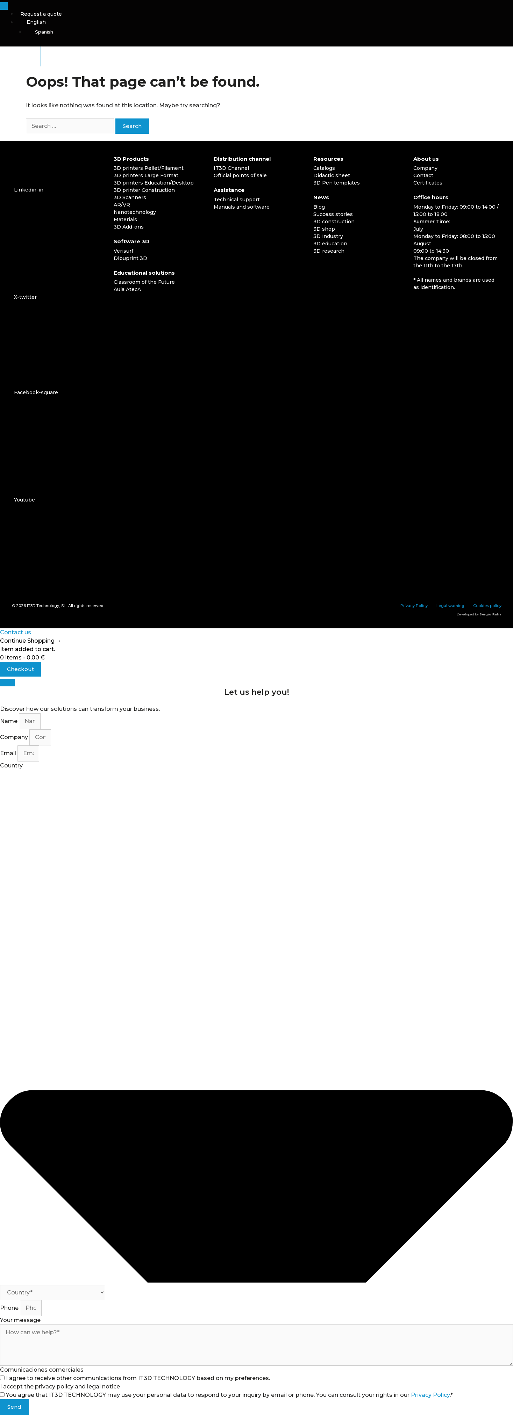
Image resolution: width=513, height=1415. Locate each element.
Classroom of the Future (144, 282)
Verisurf (123, 251)
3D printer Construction (144, 190)
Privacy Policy (414, 605)
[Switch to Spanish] (269, 32)
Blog (319, 207)
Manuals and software (242, 207)
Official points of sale (240, 175)
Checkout (20, 669)
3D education (330, 243)
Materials (125, 219)
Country (11, 765)
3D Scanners (130, 197)
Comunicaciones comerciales (42, 1369)
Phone (10, 1308)
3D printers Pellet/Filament (149, 168)
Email (8, 753)
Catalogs (324, 168)
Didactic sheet (331, 175)
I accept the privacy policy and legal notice (60, 1386)
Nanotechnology (135, 212)
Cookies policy (487, 605)
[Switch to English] (436, 305)
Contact (423, 175)
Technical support (237, 199)
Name (9, 721)
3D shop (324, 229)
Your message (20, 1320)
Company (425, 168)
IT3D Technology (43, 605)
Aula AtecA (127, 289)
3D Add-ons (129, 227)
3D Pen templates (336, 183)
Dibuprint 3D (130, 258)
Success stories (333, 214)
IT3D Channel (231, 168)
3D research (328, 251)
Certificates (427, 183)
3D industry (328, 236)
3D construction (334, 221)
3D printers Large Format (146, 175)
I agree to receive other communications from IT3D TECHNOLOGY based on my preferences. (138, 1378)
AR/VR (122, 205)
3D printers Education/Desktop (154, 183)
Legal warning (450, 605)
